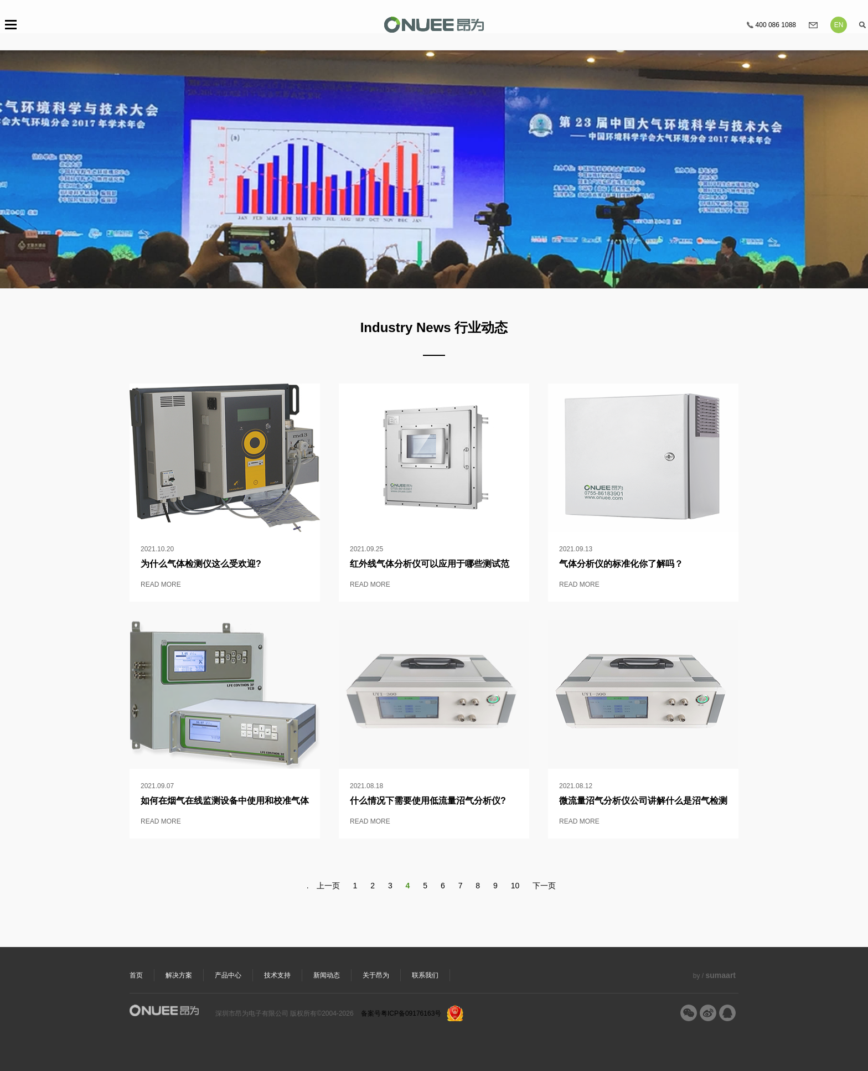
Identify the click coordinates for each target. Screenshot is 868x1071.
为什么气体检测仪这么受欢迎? (201, 563)
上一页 (328, 885)
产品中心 (228, 975)
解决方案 (179, 975)
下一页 (544, 885)
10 (515, 885)
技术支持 (277, 975)
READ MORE (161, 584)
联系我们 (425, 975)
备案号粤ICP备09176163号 (401, 1013)
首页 (136, 975)
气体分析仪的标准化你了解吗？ (621, 563)
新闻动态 (326, 975)
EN (839, 25)
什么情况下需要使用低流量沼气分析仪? (428, 800)
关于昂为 (376, 975)
